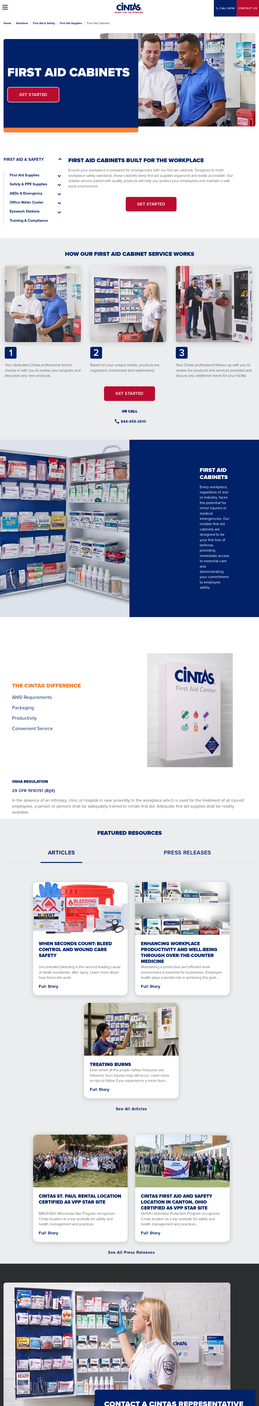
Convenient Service (32, 728)
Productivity (24, 718)
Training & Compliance (29, 220)
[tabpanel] (129, 989)
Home (7, 23)
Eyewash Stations (25, 211)
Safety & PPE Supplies (28, 184)
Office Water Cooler (26, 202)
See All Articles (131, 1109)
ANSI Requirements (32, 697)
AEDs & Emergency (26, 193)
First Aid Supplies (71, 23)
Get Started (33, 94)
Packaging (23, 707)
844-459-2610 (133, 421)
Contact (247, 8)
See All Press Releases (131, 1252)
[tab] (61, 852)
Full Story (48, 986)
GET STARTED (151, 204)
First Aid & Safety (44, 23)
